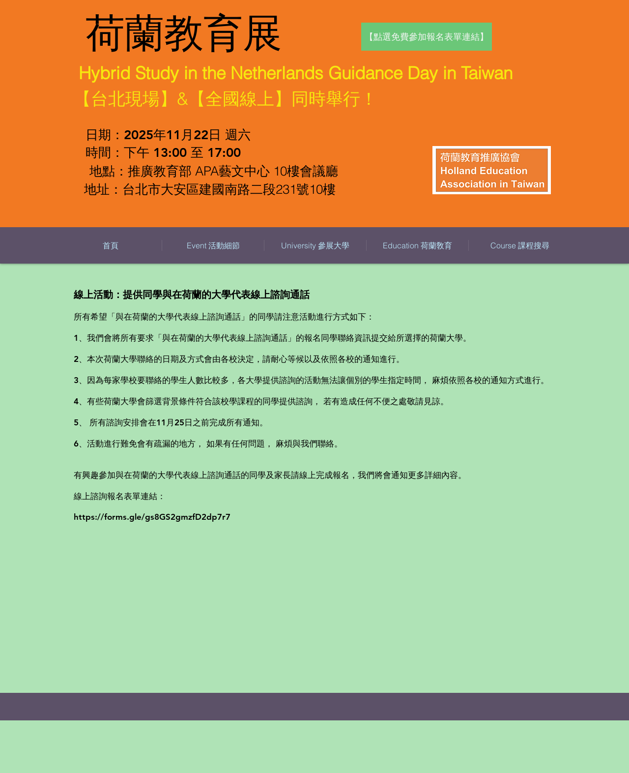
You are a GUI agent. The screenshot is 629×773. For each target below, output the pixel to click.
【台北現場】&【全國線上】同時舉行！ (225, 98)
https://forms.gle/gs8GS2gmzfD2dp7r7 (152, 517)
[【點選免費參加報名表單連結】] (426, 37)
